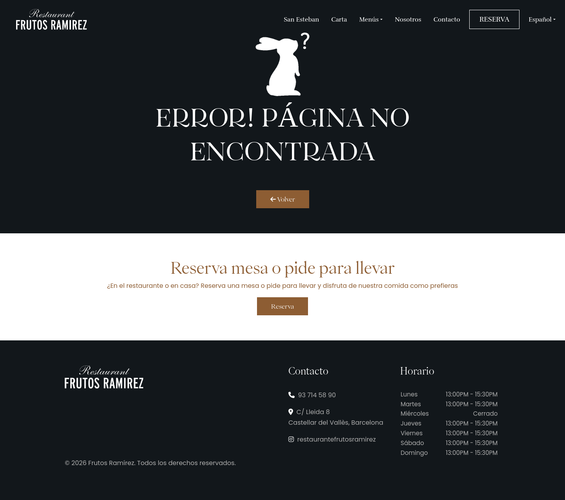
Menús (369, 20)
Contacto (447, 20)
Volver (282, 199)
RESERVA (494, 19)
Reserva (282, 306)
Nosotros (408, 20)
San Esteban (301, 20)
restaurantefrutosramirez (332, 439)
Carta (339, 20)
